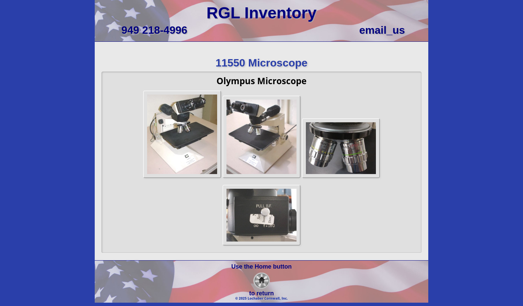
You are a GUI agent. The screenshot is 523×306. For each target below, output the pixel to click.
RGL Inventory (261, 13)
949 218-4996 (154, 30)
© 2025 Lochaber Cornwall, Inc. (261, 298)
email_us (382, 30)
